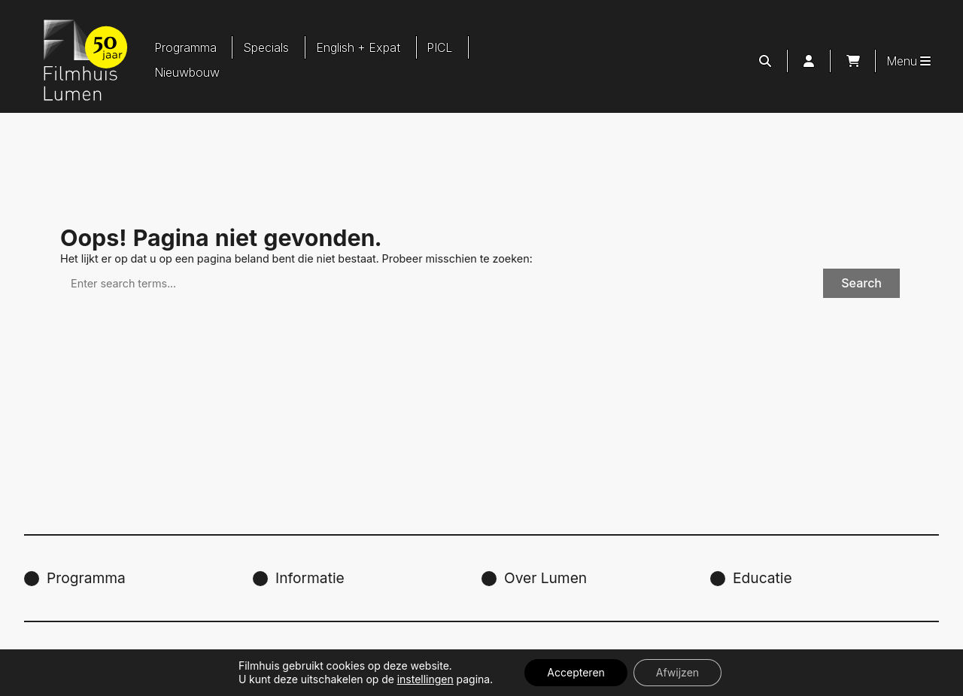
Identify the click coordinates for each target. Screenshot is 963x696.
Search (861, 282)
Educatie (762, 578)
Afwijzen (677, 672)
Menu (908, 60)
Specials (266, 47)
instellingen (425, 679)
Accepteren (575, 672)
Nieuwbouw (187, 72)
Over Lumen (545, 578)
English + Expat (358, 47)
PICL (439, 47)
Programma (185, 47)
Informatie (310, 578)
